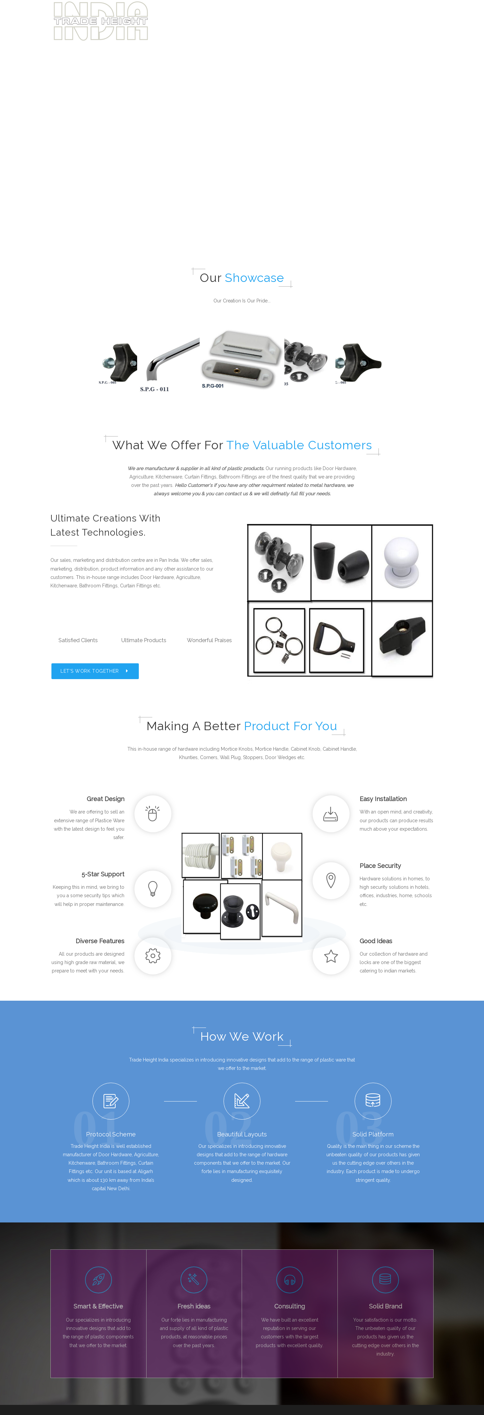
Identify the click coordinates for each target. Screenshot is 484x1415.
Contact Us (161, 1384)
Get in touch (414, 21)
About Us (347, 21)
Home (318, 21)
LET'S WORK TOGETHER (95, 577)
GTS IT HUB (259, 1408)
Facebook (67, 1361)
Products (379, 21)
